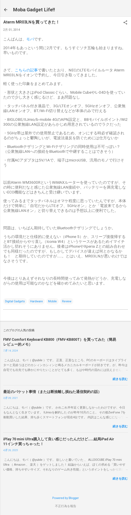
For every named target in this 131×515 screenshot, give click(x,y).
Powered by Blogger (65, 498)
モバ (30, 39)
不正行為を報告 (65, 506)
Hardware (36, 301)
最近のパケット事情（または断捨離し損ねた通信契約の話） (52, 392)
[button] (125, 23)
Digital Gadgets (15, 301)
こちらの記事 (26, 70)
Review (66, 301)
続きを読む (120, 379)
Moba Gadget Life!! (34, 10)
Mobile (52, 301)
